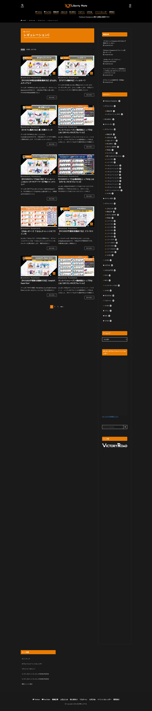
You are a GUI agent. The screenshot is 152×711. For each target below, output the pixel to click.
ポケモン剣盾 (110, 198)
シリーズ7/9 (112, 240)
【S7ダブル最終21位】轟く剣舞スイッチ (37, 130)
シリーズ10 (111, 246)
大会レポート (112, 141)
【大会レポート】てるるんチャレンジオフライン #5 (38, 232)
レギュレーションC (53, 20)
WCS (108, 280)
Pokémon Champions (112, 101)
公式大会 (89, 12)
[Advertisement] (114, 467)
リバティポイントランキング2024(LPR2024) (35, 679)
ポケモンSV (32, 20)
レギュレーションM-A (115, 114)
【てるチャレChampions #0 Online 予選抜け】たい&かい (114, 42)
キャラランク (112, 153)
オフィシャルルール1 (114, 190)
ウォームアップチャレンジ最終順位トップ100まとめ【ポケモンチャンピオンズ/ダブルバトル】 (114, 71)
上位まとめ (64, 12)
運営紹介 (112, 12)
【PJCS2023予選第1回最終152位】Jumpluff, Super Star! (38, 281)
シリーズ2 (111, 162)
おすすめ (33, 49)
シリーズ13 (111, 252)
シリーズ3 (111, 227)
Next (62, 306)
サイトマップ (26, 659)
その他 (110, 193)
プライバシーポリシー (28, 669)
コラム (108, 311)
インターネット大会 (112, 285)
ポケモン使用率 (113, 147)
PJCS (108, 275)
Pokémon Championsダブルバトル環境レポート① (114, 51)
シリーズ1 (111, 159)
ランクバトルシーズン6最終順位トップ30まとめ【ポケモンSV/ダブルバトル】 (75, 281)
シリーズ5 (111, 233)
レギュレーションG (114, 178)
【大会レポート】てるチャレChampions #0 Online (112, 60)
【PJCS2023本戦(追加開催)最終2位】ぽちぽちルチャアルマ (39, 81)
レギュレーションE (114, 172)
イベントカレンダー (101, 12)
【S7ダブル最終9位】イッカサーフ (72, 80)
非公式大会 (109, 296)
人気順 (28, 49)
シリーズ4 (111, 230)
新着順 (23, 49)
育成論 (110, 150)
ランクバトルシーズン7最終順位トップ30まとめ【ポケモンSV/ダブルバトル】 (75, 131)
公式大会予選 (110, 270)
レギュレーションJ (114, 187)
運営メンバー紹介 (27, 684)
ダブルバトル (41, 20)
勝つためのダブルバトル (115, 156)
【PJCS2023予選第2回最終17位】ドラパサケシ (75, 232)
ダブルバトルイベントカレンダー (32, 664)
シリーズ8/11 (112, 243)
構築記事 (56, 12)
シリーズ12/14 (112, 249)
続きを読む (52, 97)
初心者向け (72, 12)
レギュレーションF (114, 175)
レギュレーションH (114, 181)
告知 (107, 316)
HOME (24, 20)
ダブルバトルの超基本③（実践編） (114, 80)
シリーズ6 (111, 237)
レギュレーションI (114, 184)
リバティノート (82, 704)
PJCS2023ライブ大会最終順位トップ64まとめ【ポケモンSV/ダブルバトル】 (76, 180)
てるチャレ (81, 12)
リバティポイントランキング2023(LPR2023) (35, 674)
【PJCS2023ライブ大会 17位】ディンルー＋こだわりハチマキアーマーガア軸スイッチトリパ (38, 181)
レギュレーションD (114, 169)
